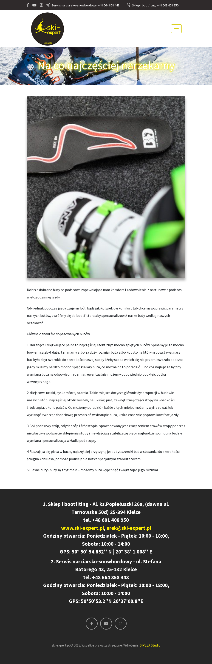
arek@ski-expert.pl (129, 528)
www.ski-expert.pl (82, 528)
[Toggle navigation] (176, 28)
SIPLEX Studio (150, 645)
